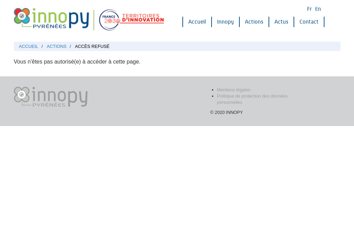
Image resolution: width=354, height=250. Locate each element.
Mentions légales (233, 89)
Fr (309, 9)
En (318, 9)
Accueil (197, 21)
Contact (309, 21)
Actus (281, 21)
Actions (254, 21)
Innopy (225, 21)
